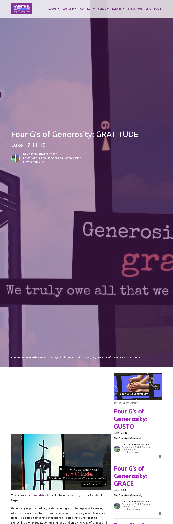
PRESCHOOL (135, 8)
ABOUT (54, 8)
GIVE (148, 8)
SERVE (103, 8)
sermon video (36, 495)
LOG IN (158, 8)
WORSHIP (70, 8)
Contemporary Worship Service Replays (34, 357)
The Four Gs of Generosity (78, 357)
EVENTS (118, 8)
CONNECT (87, 8)
